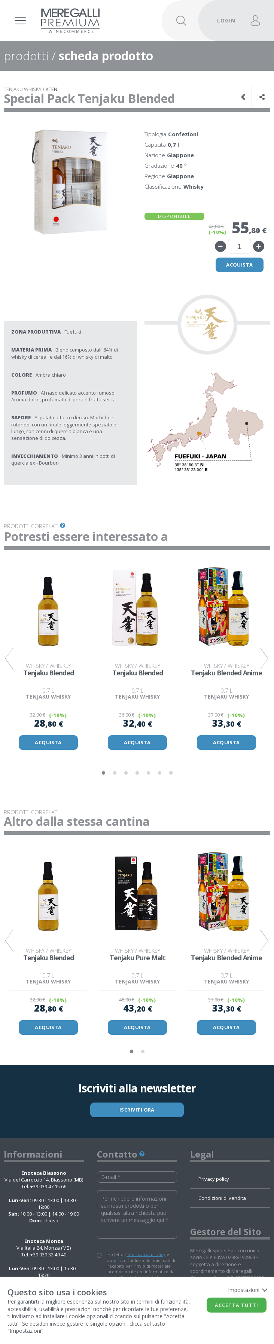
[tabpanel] (48, 656)
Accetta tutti (236, 1305)
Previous (9, 659)
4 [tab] (137, 774)
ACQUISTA (48, 743)
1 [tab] (103, 774)
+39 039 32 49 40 (48, 1256)
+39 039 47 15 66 (48, 1188)
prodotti (26, 56)
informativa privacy (146, 1256)
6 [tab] (159, 774)
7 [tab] (170, 774)
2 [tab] (114, 774)
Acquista (239, 265)
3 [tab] (126, 774)
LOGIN (226, 20)
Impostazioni (247, 1289)
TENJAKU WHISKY (23, 89)
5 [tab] (148, 774)
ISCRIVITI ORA (137, 1111)
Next (264, 659)
